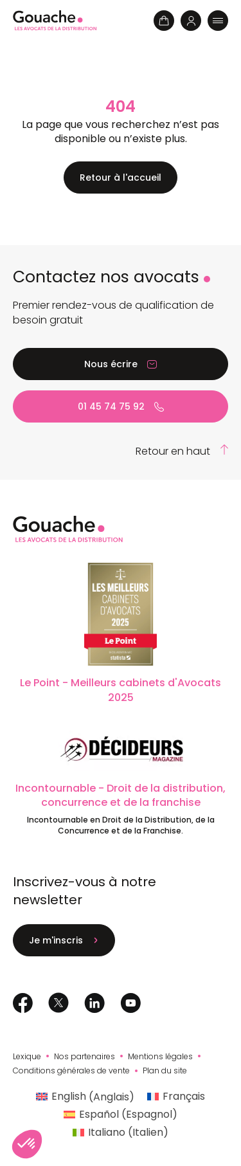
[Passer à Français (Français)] (176, 1097)
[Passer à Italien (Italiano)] (120, 1133)
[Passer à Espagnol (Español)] (120, 1115)
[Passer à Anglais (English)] (85, 1097)
